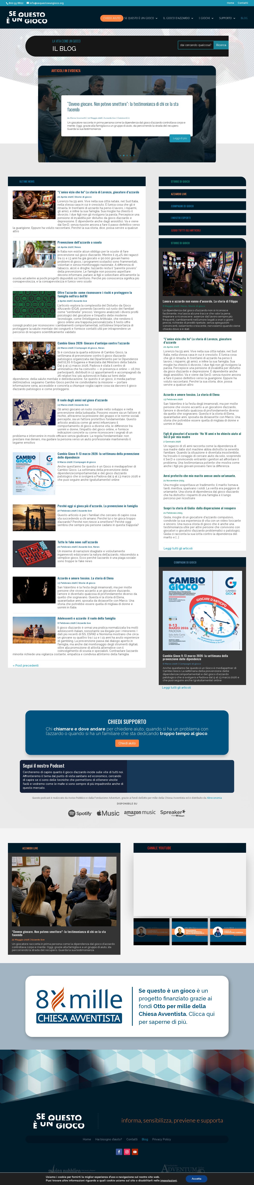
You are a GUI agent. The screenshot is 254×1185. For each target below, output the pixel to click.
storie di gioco (180, 181)
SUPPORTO (225, 18)
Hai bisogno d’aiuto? (108, 1139)
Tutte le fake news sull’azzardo (78, 542)
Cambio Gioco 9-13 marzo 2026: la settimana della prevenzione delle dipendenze (98, 455)
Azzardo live (110, 118)
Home (230, 3)
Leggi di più (180, 138)
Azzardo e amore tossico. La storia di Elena (86, 578)
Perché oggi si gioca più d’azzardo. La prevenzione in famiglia (98, 506)
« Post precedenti (25, 665)
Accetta (196, 1179)
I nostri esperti (181, 218)
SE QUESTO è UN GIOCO (139, 18)
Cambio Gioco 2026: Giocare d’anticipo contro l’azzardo (94, 343)
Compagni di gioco (86, 348)
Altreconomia (214, 798)
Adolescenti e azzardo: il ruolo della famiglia (86, 618)
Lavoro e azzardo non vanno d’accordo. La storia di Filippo (200, 301)
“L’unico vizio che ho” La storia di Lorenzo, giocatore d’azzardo (98, 192)
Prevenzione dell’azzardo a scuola (80, 242)
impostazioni (168, 1180)
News (78, 247)
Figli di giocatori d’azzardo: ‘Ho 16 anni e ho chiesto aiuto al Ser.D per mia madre (202, 435)
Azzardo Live (179, 194)
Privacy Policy (161, 1139)
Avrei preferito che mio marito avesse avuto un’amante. (200, 475)
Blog (244, 18)
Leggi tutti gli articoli (186, 230)
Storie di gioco (83, 197)
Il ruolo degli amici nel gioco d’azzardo (83, 400)
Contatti (243, 3)
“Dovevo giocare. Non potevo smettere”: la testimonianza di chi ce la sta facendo (122, 106)
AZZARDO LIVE (30, 848)
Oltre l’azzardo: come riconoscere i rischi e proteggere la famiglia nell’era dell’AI (95, 294)
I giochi (204, 18)
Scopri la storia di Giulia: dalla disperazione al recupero (200, 508)
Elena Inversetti (78, 118)
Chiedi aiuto (111, 18)
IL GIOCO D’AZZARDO (176, 18)
